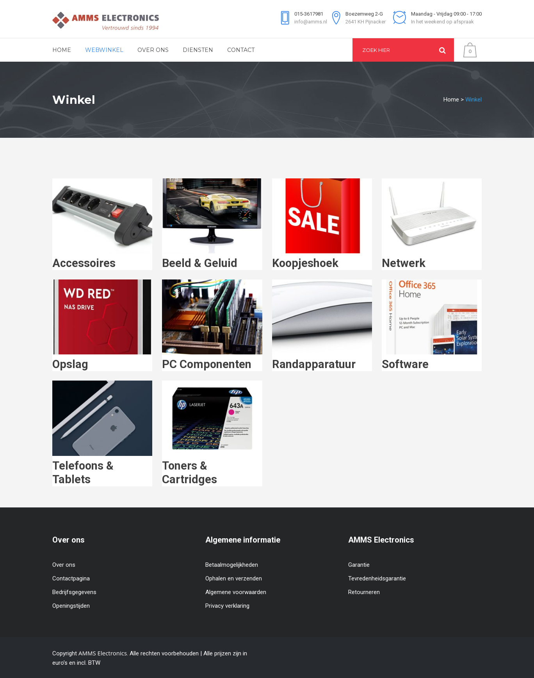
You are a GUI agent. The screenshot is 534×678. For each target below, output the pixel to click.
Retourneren (364, 592)
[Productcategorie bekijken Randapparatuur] (322, 360)
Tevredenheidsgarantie (377, 578)
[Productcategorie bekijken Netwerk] (432, 259)
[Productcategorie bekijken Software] (432, 360)
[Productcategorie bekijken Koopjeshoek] (322, 259)
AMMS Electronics (102, 653)
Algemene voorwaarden (235, 592)
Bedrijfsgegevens (74, 592)
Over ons (63, 564)
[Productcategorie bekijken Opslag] (102, 360)
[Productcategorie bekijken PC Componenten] (212, 360)
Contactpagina (71, 578)
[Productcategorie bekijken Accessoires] (102, 259)
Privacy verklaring (227, 605)
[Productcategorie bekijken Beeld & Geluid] (212, 259)
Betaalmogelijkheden (231, 564)
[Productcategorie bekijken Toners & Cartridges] (212, 468)
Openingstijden (71, 605)
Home (451, 99)
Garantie (359, 564)
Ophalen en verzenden (233, 578)
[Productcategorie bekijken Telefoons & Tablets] (102, 468)
